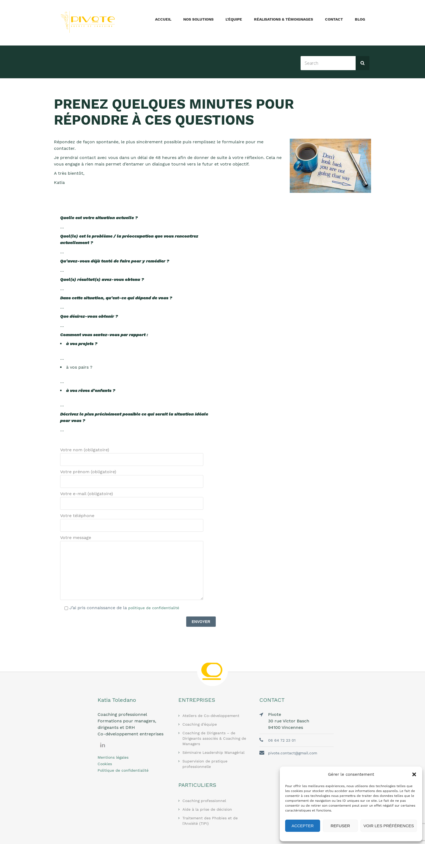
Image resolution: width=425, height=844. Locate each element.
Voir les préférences (388, 825)
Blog (360, 19)
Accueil (163, 19)
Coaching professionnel (204, 800)
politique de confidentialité (153, 608)
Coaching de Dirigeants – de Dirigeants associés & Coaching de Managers (214, 738)
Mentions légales (113, 757)
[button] (414, 774)
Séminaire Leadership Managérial (213, 752)
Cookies (105, 764)
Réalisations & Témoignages (283, 19)
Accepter (303, 825)
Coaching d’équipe (199, 724)
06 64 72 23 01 (281, 740)
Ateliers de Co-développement (210, 715)
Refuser (340, 825)
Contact (334, 19)
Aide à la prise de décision (207, 809)
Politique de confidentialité (123, 770)
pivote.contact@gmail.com (292, 753)
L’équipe (234, 19)
